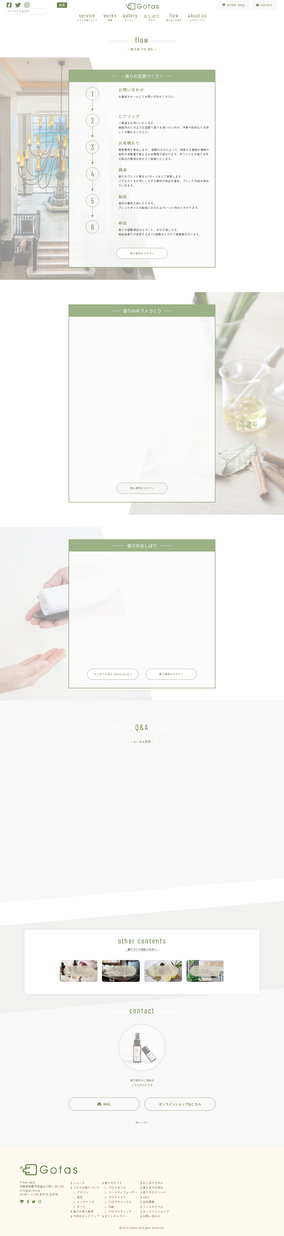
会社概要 (148, 1202)
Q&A (146, 1197)
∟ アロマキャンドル (118, 1202)
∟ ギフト (79, 1207)
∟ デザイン (81, 1192)
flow (174, 16)
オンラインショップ (156, 1211)
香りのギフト (113, 1183)
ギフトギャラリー (116, 1216)
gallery (130, 16)
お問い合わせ (151, 1216)
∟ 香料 (78, 1197)
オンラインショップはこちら (180, 1104)
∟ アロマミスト (115, 1197)
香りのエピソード (154, 1192)
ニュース (79, 1183)
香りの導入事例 (83, 1211)
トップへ (143, 1122)
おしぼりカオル (153, 1183)
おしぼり (152, 17)
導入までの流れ (153, 1187)
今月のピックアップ (86, 1216)
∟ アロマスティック (118, 1211)
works (110, 16)
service (87, 16)
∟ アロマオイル (115, 1187)
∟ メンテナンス (83, 1202)
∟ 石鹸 (109, 1207)
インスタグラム (153, 1207)
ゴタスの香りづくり (86, 1187)
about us (197, 16)
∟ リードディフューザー (121, 1192)
